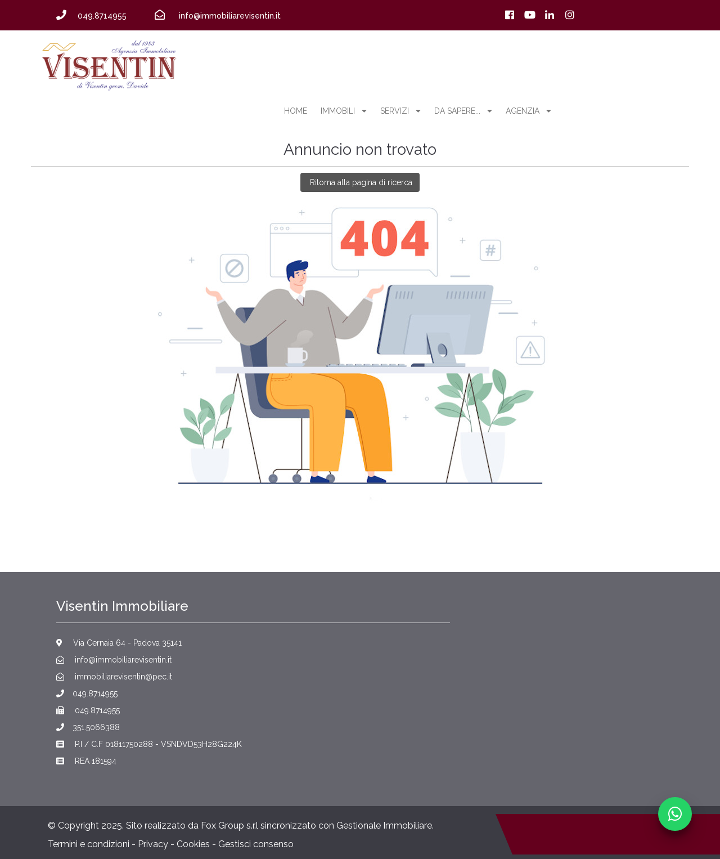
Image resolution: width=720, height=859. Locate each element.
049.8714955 (87, 693)
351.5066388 (88, 727)
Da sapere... (463, 110)
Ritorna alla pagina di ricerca (360, 182)
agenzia (528, 110)
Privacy (153, 844)
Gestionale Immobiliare (384, 825)
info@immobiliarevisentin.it (114, 659)
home (295, 110)
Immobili (344, 110)
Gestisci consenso (256, 844)
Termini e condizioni (88, 844)
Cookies (193, 844)
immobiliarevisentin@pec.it (114, 676)
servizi (400, 110)
